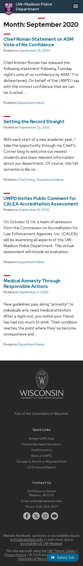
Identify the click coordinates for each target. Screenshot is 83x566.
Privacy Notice (15, 555)
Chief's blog (26, 179)
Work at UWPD (41, 456)
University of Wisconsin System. (41, 559)
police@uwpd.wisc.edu (46, 501)
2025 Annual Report (41, 467)
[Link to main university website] (41, 399)
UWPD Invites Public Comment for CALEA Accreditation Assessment (41, 201)
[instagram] (45, 516)
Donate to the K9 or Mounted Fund (41, 461)
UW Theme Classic (61, 551)
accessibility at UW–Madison (41, 543)
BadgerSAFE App (41, 438)
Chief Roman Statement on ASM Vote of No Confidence (38, 42)
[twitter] (36, 516)
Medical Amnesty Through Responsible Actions (32, 283)
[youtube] (54, 516)
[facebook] (27, 516)
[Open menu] (76, 6)
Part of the (41, 413)
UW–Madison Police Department (34, 7)
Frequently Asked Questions (41, 444)
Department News (31, 103)
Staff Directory (41, 450)
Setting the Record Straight (34, 121)
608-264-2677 (47, 506)
